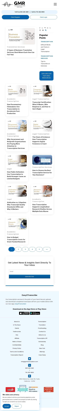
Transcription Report (17, 355)
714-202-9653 (29, 372)
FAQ (17, 335)
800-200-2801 (29, 368)
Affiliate (17, 338)
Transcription (42, 321)
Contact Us (42, 331)
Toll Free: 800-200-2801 (22, 12)
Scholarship (42, 341)
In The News (17, 325)
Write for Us (42, 335)
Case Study (42, 355)
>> (47, 249)
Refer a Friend (17, 341)
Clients (17, 328)
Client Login (43, 17)
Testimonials (17, 331)
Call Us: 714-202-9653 (37, 12)
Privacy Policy (17, 348)
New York (42, 348)
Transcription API (42, 338)
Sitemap (42, 352)
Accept (7, 406)
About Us (17, 321)
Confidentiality (16, 345)
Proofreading (42, 328)
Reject (17, 406)
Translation (42, 325)
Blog (42, 345)
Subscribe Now (29, 276)
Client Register (15, 17)
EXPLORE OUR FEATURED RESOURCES (46, 76)
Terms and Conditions (17, 352)
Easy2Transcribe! (20, 304)
